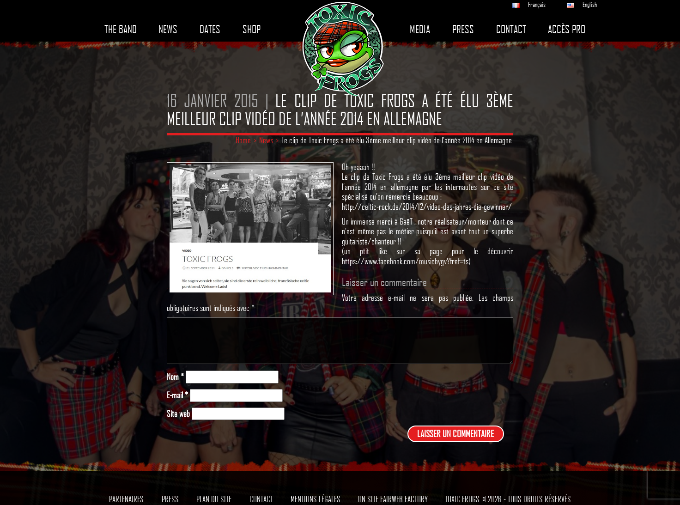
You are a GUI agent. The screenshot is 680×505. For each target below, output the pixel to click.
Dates (210, 29)
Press (463, 29)
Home (243, 140)
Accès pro (566, 29)
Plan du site (213, 499)
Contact (511, 29)
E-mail (177, 395)
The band (120, 29)
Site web (178, 414)
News (167, 29)
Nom (175, 377)
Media (420, 29)
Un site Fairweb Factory (393, 499)
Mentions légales (315, 499)
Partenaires (126, 499)
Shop (252, 29)
